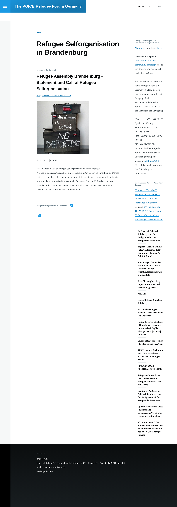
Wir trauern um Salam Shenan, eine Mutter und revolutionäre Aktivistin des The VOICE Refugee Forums (150, 428)
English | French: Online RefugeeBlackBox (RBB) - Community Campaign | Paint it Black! (150, 251)
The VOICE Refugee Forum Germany (48, 15)
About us (139, 48)
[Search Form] (149, 14)
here (159, 48)
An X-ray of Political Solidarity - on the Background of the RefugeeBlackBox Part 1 (149, 236)
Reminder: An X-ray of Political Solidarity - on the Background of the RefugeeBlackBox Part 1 (149, 396)
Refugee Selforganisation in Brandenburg (54, 96)
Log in (160, 15)
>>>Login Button (45, 471)
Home (39, 32)
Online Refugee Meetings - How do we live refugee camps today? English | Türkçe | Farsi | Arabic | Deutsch (150, 328)
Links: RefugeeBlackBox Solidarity (150, 302)
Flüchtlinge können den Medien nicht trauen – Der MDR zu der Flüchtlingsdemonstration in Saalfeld (150, 268)
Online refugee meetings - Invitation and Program (150, 342)
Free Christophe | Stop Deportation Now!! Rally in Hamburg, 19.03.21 (150, 284)
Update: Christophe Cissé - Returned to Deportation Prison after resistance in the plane (150, 411)
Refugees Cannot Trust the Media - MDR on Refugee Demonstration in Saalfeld (150, 380)
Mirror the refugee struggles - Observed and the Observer (150, 312)
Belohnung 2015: (152, 161)
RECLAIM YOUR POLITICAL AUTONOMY (150, 367)
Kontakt (142, 294)
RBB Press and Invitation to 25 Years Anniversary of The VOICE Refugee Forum (150, 355)
